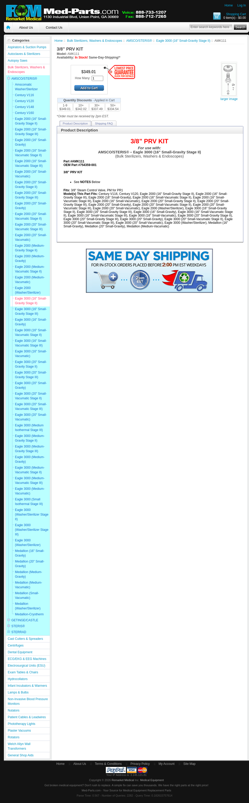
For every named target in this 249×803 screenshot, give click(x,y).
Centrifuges (15, 645)
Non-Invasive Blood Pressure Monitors (28, 701)
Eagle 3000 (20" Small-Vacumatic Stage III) (31, 406)
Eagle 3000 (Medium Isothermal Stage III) (29, 428)
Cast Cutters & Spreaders (25, 639)
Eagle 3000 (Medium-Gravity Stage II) (30, 438)
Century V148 (24, 107)
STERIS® (18, 626)
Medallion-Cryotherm (29, 614)
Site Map (189, 764)
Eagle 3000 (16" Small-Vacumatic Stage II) (31, 332)
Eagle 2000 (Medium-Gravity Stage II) (30, 248)
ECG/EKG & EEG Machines (27, 659)
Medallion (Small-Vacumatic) (27, 595)
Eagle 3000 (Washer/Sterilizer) (28, 543)
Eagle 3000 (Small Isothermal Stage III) (29, 502)
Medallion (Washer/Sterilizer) (28, 606)
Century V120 (24, 101)
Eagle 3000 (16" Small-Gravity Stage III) (31, 311)
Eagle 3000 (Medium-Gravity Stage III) (30, 449)
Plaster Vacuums (19, 730)
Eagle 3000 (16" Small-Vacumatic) (31, 354)
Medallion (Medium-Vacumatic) (28, 585)
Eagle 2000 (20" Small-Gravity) (31, 206)
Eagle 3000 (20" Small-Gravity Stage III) (31, 375)
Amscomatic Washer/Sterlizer (26, 87)
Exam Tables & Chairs (23, 672)
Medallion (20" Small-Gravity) (29, 564)
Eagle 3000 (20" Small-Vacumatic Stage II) (31, 396)
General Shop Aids (21, 755)
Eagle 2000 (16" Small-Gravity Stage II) (31, 121)
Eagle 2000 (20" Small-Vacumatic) (31, 237)
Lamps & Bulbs (18, 692)
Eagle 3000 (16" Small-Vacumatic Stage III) (31, 343)
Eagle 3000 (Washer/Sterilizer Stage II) (32, 514)
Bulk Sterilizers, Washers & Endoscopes (26, 69)
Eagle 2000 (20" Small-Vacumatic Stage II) (31, 216)
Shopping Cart (236, 14)
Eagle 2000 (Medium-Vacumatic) (30, 280)
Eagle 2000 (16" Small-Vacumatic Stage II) (31, 153)
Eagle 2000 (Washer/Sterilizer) (28, 290)
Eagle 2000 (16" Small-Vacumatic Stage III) (31, 163)
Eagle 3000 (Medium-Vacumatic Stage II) (30, 470)
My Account (166, 764)
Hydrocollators (18, 679)
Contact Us (54, 27)
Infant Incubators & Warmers (27, 686)
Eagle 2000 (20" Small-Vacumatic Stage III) (31, 227)
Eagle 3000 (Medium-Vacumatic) (30, 491)
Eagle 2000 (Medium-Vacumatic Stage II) (30, 269)
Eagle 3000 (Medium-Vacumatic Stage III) (30, 480)
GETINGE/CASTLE (24, 620)
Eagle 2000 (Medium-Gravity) (30, 258)
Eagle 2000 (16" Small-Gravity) (31, 142)
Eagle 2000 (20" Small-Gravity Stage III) (31, 195)
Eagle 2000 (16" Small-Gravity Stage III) (31, 132)
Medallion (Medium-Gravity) (28, 574)
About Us (26, 27)
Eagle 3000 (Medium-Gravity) (30, 459)
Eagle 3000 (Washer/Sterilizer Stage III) (32, 529)
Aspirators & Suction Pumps (27, 47)
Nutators (13, 710)
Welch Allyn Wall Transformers (19, 746)
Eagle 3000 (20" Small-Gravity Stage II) (31, 364)
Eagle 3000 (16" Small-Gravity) (31, 322)
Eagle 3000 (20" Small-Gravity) (31, 385)
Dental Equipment (20, 652)
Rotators (13, 737)
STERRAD (18, 632)
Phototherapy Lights (21, 724)
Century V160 (24, 113)
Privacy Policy (140, 764)
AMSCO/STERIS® (24, 78)
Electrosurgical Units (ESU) (26, 665)
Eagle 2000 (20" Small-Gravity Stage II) (31, 184)
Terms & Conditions (108, 764)
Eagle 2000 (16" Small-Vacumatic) (31, 174)
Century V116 (24, 95)
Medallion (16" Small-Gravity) (29, 553)
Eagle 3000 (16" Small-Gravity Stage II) (31, 301)
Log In (241, 5)
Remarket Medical (122, 780)
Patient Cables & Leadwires (27, 717)
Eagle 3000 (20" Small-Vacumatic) (31, 417)
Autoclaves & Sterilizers (24, 54)
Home (228, 5)
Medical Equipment (152, 780)
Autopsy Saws (17, 60)
